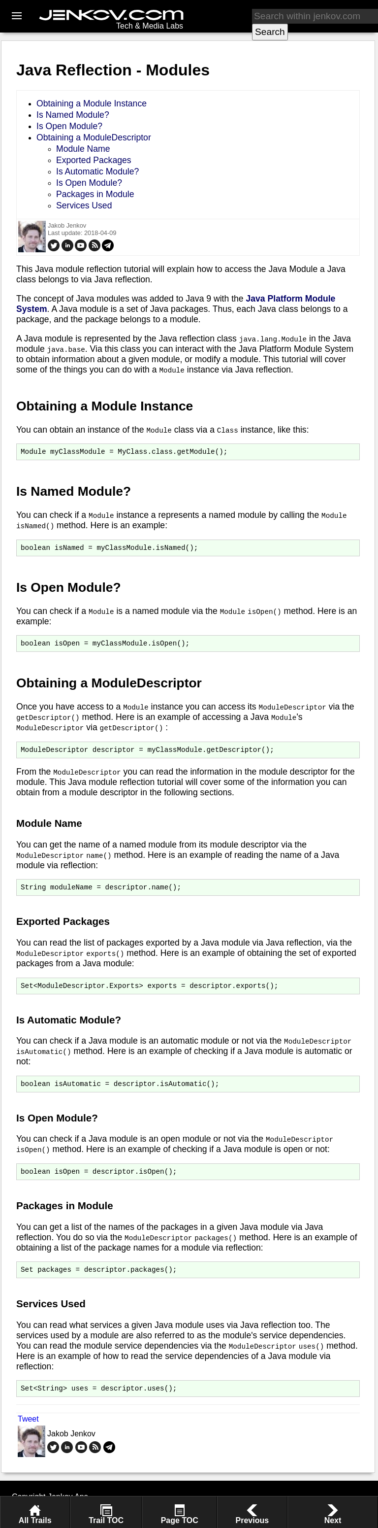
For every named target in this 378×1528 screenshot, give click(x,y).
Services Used (84, 205)
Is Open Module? (69, 126)
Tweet (28, 1433)
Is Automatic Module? (97, 171)
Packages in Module (95, 194)
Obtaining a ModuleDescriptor (93, 137)
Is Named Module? (72, 115)
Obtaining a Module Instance (91, 103)
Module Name (83, 149)
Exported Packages (93, 160)
